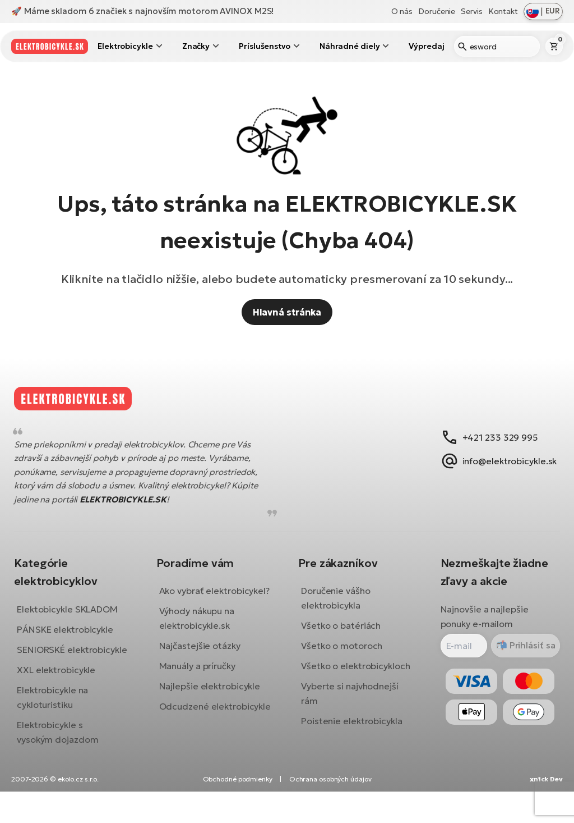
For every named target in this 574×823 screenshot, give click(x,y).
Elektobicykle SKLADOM (75, 617)
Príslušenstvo (264, 46)
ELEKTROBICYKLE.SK (131, 507)
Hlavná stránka (287, 312)
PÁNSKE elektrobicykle (73, 637)
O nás (402, 11)
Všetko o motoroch (341, 654)
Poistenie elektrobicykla (351, 729)
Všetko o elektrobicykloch (355, 674)
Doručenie (436, 11)
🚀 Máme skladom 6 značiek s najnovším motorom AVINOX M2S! (142, 11)
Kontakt (503, 11)
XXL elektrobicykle (64, 692)
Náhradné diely (350, 46)
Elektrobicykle (125, 46)
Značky (196, 46)
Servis (471, 11)
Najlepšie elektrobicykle (214, 709)
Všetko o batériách (341, 634)
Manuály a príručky (201, 689)
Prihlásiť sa (523, 654)
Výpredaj (426, 46)
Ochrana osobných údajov (330, 810)
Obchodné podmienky (237, 810)
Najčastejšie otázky (203, 669)
